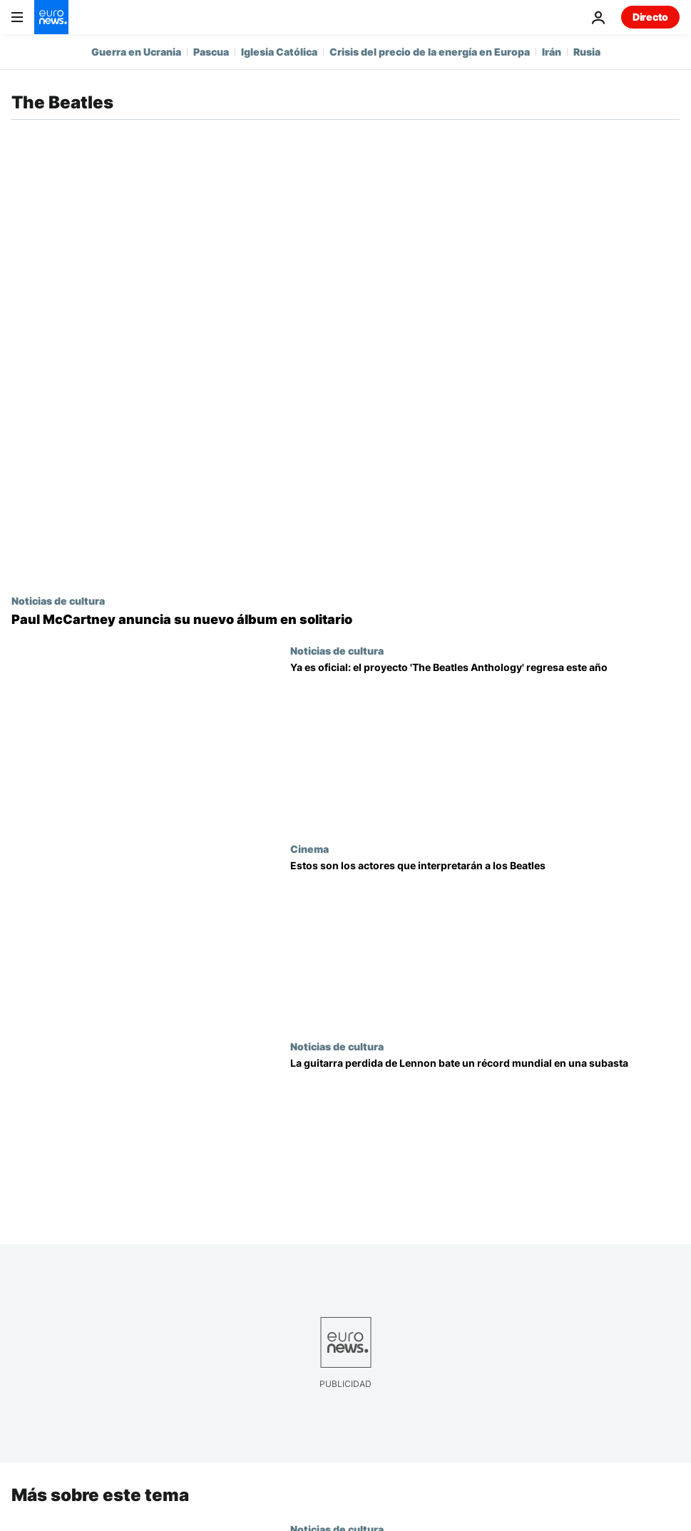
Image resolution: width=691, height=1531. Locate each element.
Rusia (586, 52)
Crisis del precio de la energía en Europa (429, 52)
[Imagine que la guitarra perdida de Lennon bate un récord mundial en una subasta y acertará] (485, 1140)
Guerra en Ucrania (136, 52)
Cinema (309, 848)
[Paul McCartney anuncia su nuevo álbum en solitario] (345, 620)
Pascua (211, 52)
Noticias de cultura (58, 600)
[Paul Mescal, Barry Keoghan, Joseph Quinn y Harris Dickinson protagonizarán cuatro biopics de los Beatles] (485, 942)
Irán (551, 52)
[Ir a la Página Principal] (51, 17)
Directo (650, 17)
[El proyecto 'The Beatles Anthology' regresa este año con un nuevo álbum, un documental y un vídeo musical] (485, 744)
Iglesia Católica (279, 52)
